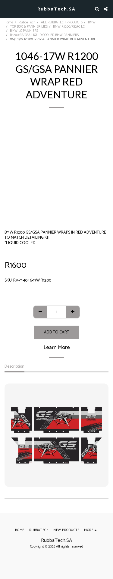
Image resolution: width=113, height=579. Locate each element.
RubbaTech (27, 22)
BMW (92, 22)
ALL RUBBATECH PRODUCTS (62, 22)
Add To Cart (56, 332)
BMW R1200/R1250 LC (69, 26)
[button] (7, 8)
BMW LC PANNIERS (24, 31)
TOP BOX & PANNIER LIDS (29, 26)
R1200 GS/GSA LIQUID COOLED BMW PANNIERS (44, 35)
